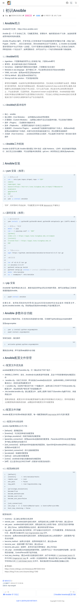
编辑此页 (7, 580)
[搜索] (71, 3)
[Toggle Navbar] (75, 2)
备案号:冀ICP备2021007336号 (26, 601)
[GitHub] (67, 3)
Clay (6, 15)
